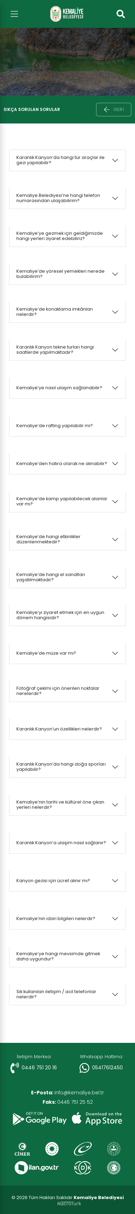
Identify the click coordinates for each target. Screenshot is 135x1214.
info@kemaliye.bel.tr (67, 1092)
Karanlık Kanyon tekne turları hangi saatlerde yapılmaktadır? (55, 349)
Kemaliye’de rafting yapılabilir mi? (54, 426)
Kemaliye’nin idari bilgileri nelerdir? (55, 918)
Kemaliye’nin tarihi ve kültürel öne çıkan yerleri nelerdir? (60, 804)
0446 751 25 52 (68, 1102)
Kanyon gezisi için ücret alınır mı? (53, 881)
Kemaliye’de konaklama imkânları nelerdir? (54, 311)
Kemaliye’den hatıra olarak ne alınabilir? (61, 463)
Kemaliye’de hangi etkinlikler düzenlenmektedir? (48, 539)
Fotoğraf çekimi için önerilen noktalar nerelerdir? (57, 690)
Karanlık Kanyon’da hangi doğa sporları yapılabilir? (61, 766)
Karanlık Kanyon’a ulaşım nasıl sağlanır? (61, 843)
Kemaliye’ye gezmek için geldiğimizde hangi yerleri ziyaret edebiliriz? (59, 235)
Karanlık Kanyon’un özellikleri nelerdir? (59, 729)
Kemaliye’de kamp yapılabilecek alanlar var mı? (61, 501)
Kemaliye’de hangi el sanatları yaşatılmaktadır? (50, 577)
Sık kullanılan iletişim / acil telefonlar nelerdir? (56, 994)
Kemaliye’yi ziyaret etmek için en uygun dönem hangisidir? (60, 615)
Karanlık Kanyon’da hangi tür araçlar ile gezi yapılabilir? (60, 160)
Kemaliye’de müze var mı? (46, 653)
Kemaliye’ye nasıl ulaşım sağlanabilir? (59, 388)
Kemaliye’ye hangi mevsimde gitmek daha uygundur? (58, 956)
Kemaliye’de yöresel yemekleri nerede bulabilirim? (60, 273)
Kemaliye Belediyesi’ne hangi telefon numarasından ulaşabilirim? (58, 197)
